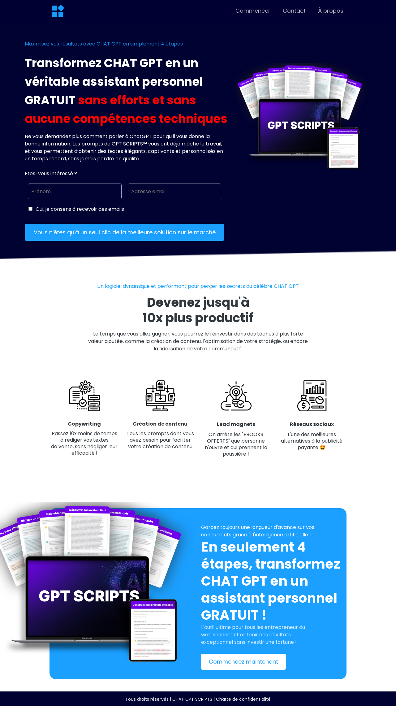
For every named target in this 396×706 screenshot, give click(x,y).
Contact (294, 11)
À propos (330, 11)
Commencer (252, 11)
